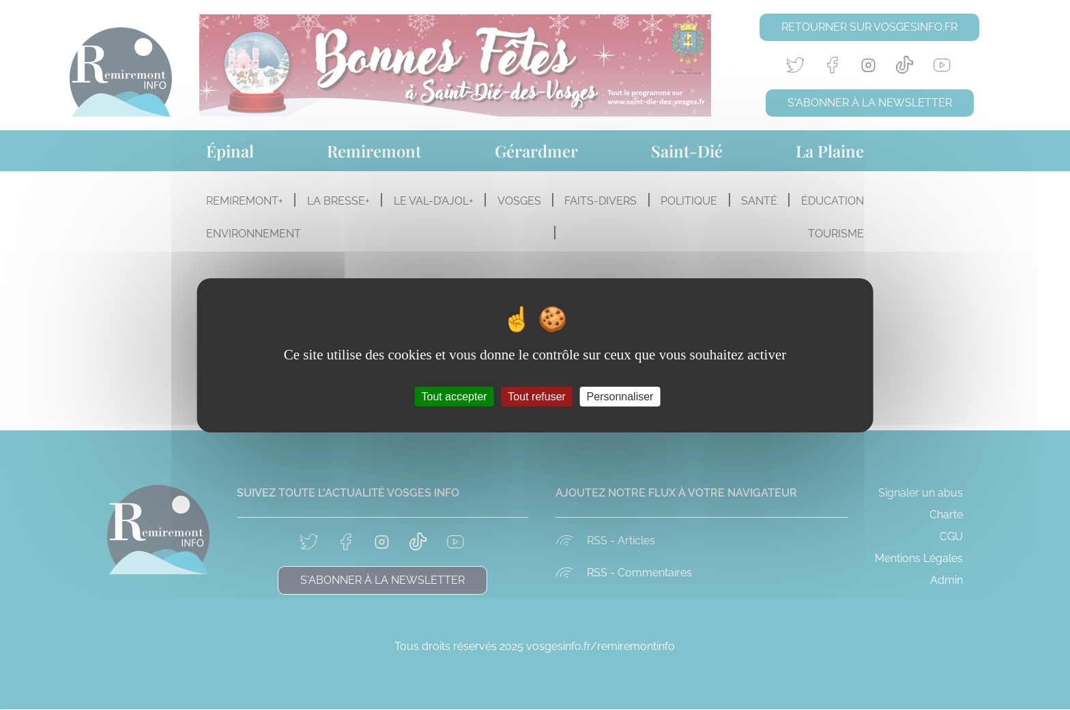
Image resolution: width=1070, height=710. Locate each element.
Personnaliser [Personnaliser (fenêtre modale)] (620, 396)
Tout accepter (454, 396)
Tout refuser (536, 396)
